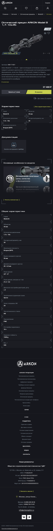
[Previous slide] (44, 53)
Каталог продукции (26, 372)
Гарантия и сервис (26, 424)
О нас (26, 417)
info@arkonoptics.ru (26, 510)
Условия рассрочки (26, 433)
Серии (26, 409)
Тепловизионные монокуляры (26, 379)
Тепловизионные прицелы (26, 376)
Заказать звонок (26, 491)
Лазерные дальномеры (26, 394)
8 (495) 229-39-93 (29, 502)
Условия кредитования (26, 430)
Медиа (26, 450)
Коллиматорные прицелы (26, 391)
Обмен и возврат (26, 436)
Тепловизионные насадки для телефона (26, 399)
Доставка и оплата (26, 427)
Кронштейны (26, 402)
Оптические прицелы (27, 14)
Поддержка (26, 421)
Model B (40, 14)
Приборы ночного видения (27, 385)
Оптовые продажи (26, 442)
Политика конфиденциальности (10, 528)
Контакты (26, 454)
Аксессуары (26, 405)
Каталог (14, 14)
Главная (5, 14)
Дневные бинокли (26, 388)
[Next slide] (48, 53)
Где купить (26, 446)
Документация (26, 439)
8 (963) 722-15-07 (29, 504)
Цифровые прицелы (26, 382)
